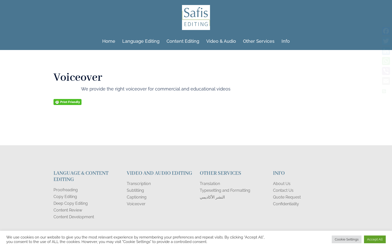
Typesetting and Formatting (225, 190)
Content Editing (182, 41)
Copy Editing (65, 196)
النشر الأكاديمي (212, 197)
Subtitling (135, 190)
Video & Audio (221, 41)
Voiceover (136, 204)
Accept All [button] (375, 239)
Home (108, 41)
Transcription (139, 183)
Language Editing (141, 41)
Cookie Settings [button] (346, 239)
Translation (210, 183)
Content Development (74, 216)
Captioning (136, 197)
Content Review (68, 210)
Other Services (258, 41)
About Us (281, 183)
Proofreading (66, 190)
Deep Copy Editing (71, 203)
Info (286, 41)
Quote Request (287, 197)
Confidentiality (286, 204)
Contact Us (283, 190)
